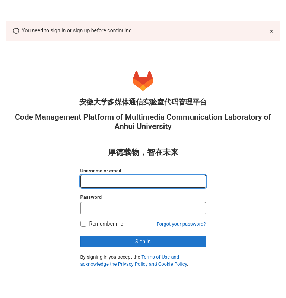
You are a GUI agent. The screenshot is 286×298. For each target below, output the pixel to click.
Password (91, 197)
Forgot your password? (181, 224)
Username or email (100, 171)
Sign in (143, 241)
